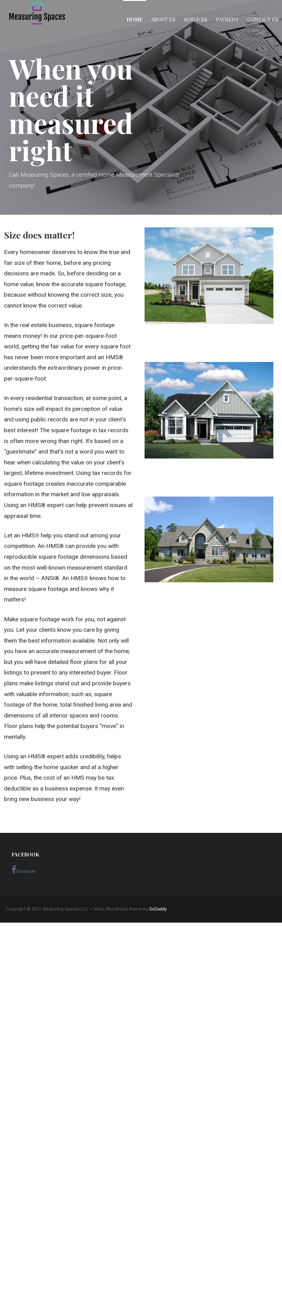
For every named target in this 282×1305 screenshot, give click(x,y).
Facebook (23, 869)
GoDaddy (158, 909)
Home (134, 19)
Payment (227, 19)
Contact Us (262, 19)
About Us (163, 19)
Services (195, 19)
